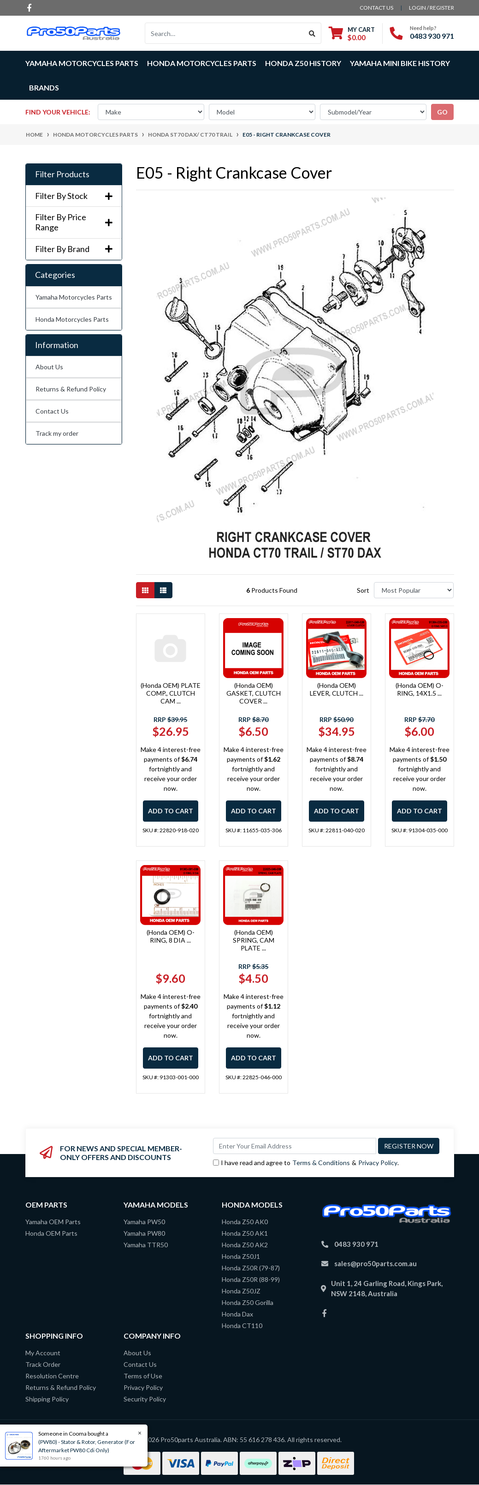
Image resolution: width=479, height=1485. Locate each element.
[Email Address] (294, 1146)
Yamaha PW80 (144, 1233)
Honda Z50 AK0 (245, 1222)
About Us (49, 367)
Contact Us (52, 411)
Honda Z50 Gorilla (247, 1302)
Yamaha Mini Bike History (400, 63)
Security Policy (145, 1399)
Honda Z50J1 (241, 1256)
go (442, 112)
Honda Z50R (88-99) (251, 1279)
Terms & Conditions (321, 1162)
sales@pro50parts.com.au (375, 1263)
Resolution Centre (52, 1376)
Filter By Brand (73, 249)
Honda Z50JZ (241, 1291)
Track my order (56, 433)
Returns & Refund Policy (70, 389)
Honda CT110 (242, 1325)
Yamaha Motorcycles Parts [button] (81, 63)
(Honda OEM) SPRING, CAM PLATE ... (253, 940)
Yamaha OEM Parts (53, 1222)
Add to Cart (170, 811)
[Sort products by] (414, 590)
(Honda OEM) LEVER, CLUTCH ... (336, 689)
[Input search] (224, 33)
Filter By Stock (73, 196)
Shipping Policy (47, 1399)
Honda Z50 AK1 (245, 1233)
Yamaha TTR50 (146, 1245)
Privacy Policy (377, 1162)
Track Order (42, 1364)
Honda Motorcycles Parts (72, 319)
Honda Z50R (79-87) (251, 1268)
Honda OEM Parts (51, 1233)
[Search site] (312, 33)
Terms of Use (143, 1376)
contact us (376, 7)
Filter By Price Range (73, 222)
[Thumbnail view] (145, 590)
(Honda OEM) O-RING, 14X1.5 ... (420, 689)
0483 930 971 (432, 35)
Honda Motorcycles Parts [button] (201, 63)
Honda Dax (237, 1314)
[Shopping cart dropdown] (351, 33)
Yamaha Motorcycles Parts (73, 297)
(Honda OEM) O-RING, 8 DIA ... (171, 936)
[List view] (163, 590)
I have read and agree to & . (306, 1162)
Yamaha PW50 (144, 1222)
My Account (42, 1353)
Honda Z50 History (303, 63)
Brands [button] (44, 87)
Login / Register (431, 7)
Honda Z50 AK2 (245, 1245)
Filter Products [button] (62, 174)
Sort (363, 590)
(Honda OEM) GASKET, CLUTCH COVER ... (253, 693)
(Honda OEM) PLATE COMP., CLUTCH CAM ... (171, 693)
